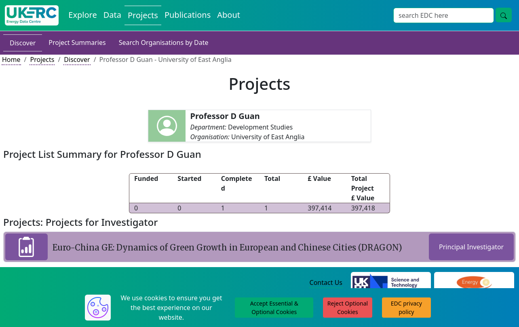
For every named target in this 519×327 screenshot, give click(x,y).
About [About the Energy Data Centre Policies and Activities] (228, 14)
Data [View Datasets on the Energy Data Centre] (112, 14)
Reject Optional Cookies (347, 307)
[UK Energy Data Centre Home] (32, 15)
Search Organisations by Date (164, 42)
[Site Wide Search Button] (504, 15)
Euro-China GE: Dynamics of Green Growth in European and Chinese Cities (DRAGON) (227, 247)
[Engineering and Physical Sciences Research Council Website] (474, 282)
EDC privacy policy (406, 307)
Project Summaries (77, 42)
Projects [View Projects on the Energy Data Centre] (143, 15)
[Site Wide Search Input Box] (443, 15)
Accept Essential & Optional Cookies (274, 307)
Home (11, 59)
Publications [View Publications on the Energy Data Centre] (188, 14)
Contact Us (326, 282)
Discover (23, 42)
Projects (42, 59)
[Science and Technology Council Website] (390, 282)
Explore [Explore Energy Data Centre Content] (82, 14)
